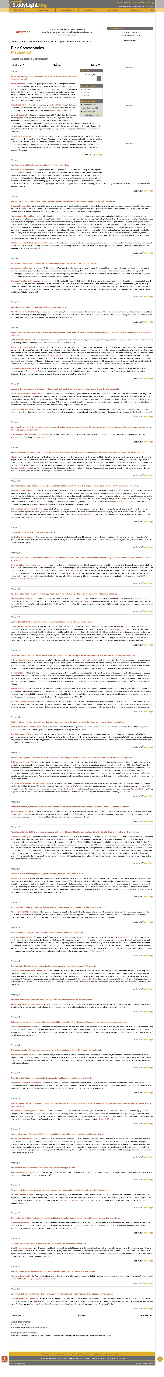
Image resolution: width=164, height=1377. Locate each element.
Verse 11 (15, 527)
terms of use (47, 1354)
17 (18, 65)
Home (15, 41)
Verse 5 (14, 302)
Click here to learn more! (67, 35)
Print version (87, 89)
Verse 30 (15, 1163)
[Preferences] (152, 10)
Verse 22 (15, 927)
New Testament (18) (90, 108)
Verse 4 (14, 258)
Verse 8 (14, 422)
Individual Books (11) (91, 115)
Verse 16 (15, 717)
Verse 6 (14, 327)
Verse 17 (15, 752)
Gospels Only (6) (89, 112)
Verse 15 (15, 650)
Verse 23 (15, 961)
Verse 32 (15, 1213)
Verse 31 (15, 1185)
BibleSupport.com (28, 1328)
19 (95, 65)
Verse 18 (15, 802)
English (49, 41)
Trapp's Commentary (67, 41)
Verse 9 (14, 447)
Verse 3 (14, 196)
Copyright (86, 92)
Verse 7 (14, 384)
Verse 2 (14, 160)
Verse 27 (15, 1073)
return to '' (93, 154)
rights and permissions (81, 1354)
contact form (121, 1358)
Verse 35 (15, 1289)
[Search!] (99, 78)
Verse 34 (15, 1266)
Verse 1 (14, 71)
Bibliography (87, 95)
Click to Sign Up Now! (141, 2)
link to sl (118, 1354)
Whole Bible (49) (89, 104)
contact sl (98, 1354)
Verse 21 (15, 902)
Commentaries (32, 41)
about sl (108, 1354)
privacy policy (61, 1354)
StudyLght (25, 4)
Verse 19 (15, 827)
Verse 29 (15, 1129)
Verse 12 (15, 552)
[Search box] (89, 78)
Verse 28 (15, 1098)
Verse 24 (15, 994)
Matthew (86, 41)
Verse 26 (15, 1045)
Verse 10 (15, 481)
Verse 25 (15, 1017)
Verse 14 (15, 617)
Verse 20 (15, 869)
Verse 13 (15, 589)
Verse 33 (15, 1238)
